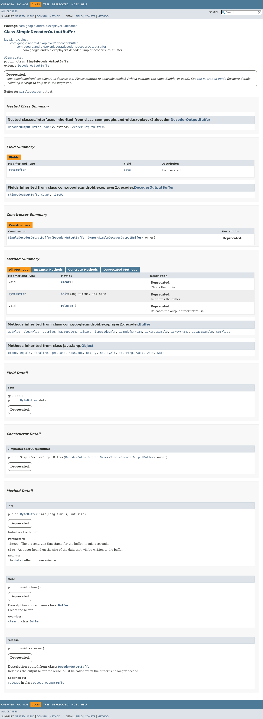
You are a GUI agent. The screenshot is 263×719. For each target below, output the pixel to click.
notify (91, 352)
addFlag (14, 331)
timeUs (58, 194)
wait (139, 352)
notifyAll (108, 352)
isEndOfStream (130, 331)
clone (12, 352)
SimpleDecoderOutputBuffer (29, 237)
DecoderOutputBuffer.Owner (29, 127)
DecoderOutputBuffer (34, 65)
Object (87, 346)
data (127, 169)
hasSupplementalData (74, 331)
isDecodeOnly (105, 331)
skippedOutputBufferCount (29, 194)
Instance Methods (48, 269)
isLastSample (202, 331)
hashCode (76, 352)
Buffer (144, 324)
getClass (58, 352)
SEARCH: (214, 12)
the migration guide (211, 78)
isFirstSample (156, 331)
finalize (41, 352)
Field (30, 16)
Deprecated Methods (120, 269)
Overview (7, 4)
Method (54, 16)
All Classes (9, 11)
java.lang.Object (16, 39)
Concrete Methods (83, 269)
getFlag (49, 331)
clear (65, 282)
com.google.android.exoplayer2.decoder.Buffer (44, 43)
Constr (42, 16)
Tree (46, 4)
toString (126, 352)
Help (84, 4)
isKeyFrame (179, 331)
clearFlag (31, 331)
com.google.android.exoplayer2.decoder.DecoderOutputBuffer (61, 46)
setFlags (223, 331)
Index (75, 4)
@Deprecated (13, 57)
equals (25, 352)
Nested (20, 16)
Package (22, 4)
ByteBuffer (17, 169)
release (67, 305)
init (64, 293)
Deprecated (60, 4)
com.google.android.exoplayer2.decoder (48, 26)
